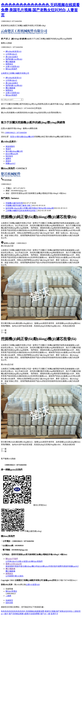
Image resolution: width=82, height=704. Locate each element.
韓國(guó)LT (10, 163)
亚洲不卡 (54, 614)
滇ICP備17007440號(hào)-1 (66, 580)
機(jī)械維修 (10, 62)
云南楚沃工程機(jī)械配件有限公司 (15, 73)
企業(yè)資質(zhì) (12, 66)
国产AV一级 (45, 614)
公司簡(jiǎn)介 (11, 54)
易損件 (8, 161)
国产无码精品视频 (16, 614)
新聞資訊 (9, 64)
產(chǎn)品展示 (12, 57)
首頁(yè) (13, 137)
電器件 (8, 149)
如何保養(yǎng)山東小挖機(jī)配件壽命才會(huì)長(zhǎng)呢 (30, 208)
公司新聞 (9, 576)
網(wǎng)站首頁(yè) (13, 51)
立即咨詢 (37, 108)
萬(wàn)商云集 (20, 585)
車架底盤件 (10, 146)
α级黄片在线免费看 (32, 614)
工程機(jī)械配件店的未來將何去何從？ (22, 211)
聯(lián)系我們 (11, 69)
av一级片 (4, 614)
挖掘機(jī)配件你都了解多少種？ (19, 205)
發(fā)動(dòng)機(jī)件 (25, 137)
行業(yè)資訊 (18, 576)
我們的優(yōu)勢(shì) (14, 59)
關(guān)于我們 (12, 559)
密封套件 (9, 156)
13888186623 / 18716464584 (16, 133)
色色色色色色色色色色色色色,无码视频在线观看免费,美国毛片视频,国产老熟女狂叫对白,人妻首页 (40, 10)
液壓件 (8, 159)
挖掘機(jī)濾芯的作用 (14, 203)
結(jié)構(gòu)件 (12, 154)
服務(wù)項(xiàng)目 (14, 564)
